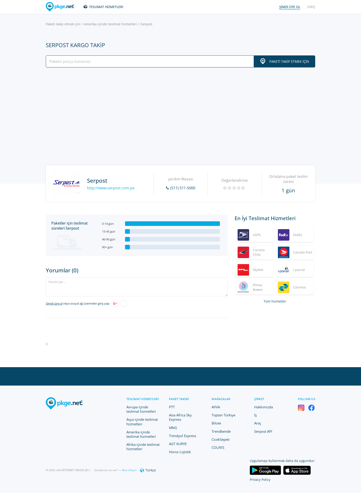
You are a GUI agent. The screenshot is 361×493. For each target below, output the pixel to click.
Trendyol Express (182, 435)
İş (255, 415)
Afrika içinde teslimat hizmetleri (143, 446)
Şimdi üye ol (54, 303)
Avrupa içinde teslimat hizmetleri (141, 409)
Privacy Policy (260, 479)
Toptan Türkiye (223, 415)
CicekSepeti (221, 439)
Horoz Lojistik (180, 452)
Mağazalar (221, 399)
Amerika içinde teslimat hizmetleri (110, 24)
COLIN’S (218, 447)
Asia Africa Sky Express (180, 417)
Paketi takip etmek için (63, 24)
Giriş (311, 7)
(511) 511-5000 (182, 188)
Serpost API (263, 431)
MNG (173, 427)
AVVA (216, 407)
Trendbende (221, 431)
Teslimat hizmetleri (106, 7)
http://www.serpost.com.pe (110, 188)
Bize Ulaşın (129, 470)
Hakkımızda (263, 407)
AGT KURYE (178, 443)
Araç (257, 423)
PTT (172, 407)
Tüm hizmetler (275, 301)
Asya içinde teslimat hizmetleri (142, 421)
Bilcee (216, 423)
